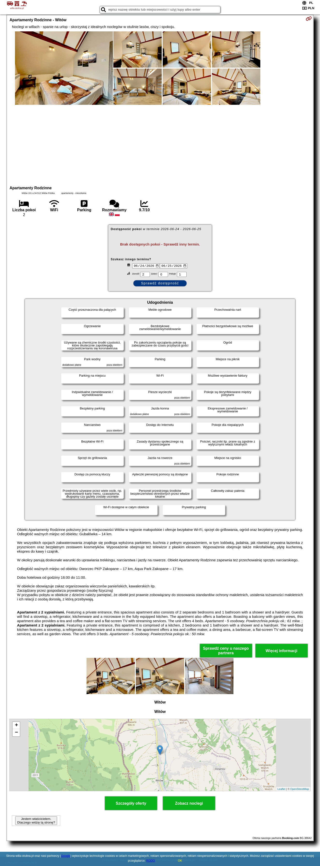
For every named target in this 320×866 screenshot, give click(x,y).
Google (65, 856)
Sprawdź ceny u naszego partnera (226, 650)
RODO (150, 860)
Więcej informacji (281, 651)
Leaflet (281, 789)
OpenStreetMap (299, 789)
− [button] (16, 732)
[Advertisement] (160, 144)
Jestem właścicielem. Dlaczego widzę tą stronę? (36, 820)
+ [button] (16, 725)
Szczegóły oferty (131, 803)
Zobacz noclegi (189, 803)
